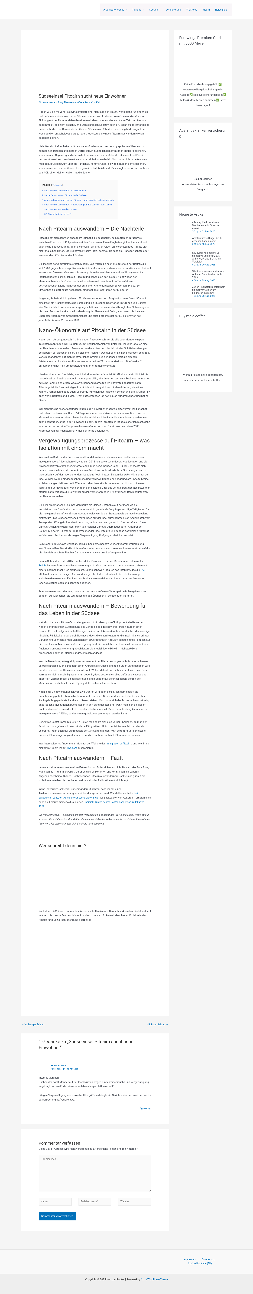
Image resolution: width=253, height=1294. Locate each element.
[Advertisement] (95, 964)
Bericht (43, 565)
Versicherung (173, 9)
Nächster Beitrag (156, 1024)
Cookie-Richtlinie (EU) (216, 1262)
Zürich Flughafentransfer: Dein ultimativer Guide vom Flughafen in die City (208, 289)
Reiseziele (221, 9)
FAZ (143, 570)
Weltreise (191, 9)
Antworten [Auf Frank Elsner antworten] (145, 1108)
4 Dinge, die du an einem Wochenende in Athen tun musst (206, 225)
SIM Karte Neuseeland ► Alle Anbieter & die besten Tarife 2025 (208, 274)
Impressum (177, 1262)
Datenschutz (193, 1262)
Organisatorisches (113, 9)
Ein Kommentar (48, 102)
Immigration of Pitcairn (119, 743)
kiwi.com (72, 748)
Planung (136, 9)
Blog (61, 102)
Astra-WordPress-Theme (154, 1278)
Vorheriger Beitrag (33, 1024)
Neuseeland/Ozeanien (78, 102)
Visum (206, 9)
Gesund (153, 9)
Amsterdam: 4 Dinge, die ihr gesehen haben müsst (207, 239)
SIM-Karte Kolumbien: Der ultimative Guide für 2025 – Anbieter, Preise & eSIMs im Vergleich (207, 257)
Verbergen (57, 185)
